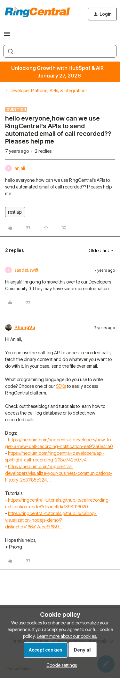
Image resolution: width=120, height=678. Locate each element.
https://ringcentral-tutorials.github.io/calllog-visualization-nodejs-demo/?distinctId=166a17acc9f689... (51, 520)
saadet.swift (26, 270)
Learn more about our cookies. (67, 636)
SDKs (61, 386)
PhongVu (24, 327)
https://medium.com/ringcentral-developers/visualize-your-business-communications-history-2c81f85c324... (58, 473)
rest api (15, 212)
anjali (19, 168)
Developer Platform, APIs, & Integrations (48, 90)
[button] (7, 36)
